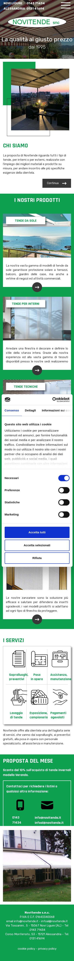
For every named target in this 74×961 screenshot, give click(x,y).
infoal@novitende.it (54, 921)
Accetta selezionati (37, 545)
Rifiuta (37, 558)
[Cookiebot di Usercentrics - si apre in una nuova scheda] (52, 399)
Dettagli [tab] (30, 410)
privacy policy (47, 948)
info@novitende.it (26, 921)
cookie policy (26, 948)
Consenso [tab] (12, 410)
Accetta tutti (37, 532)
